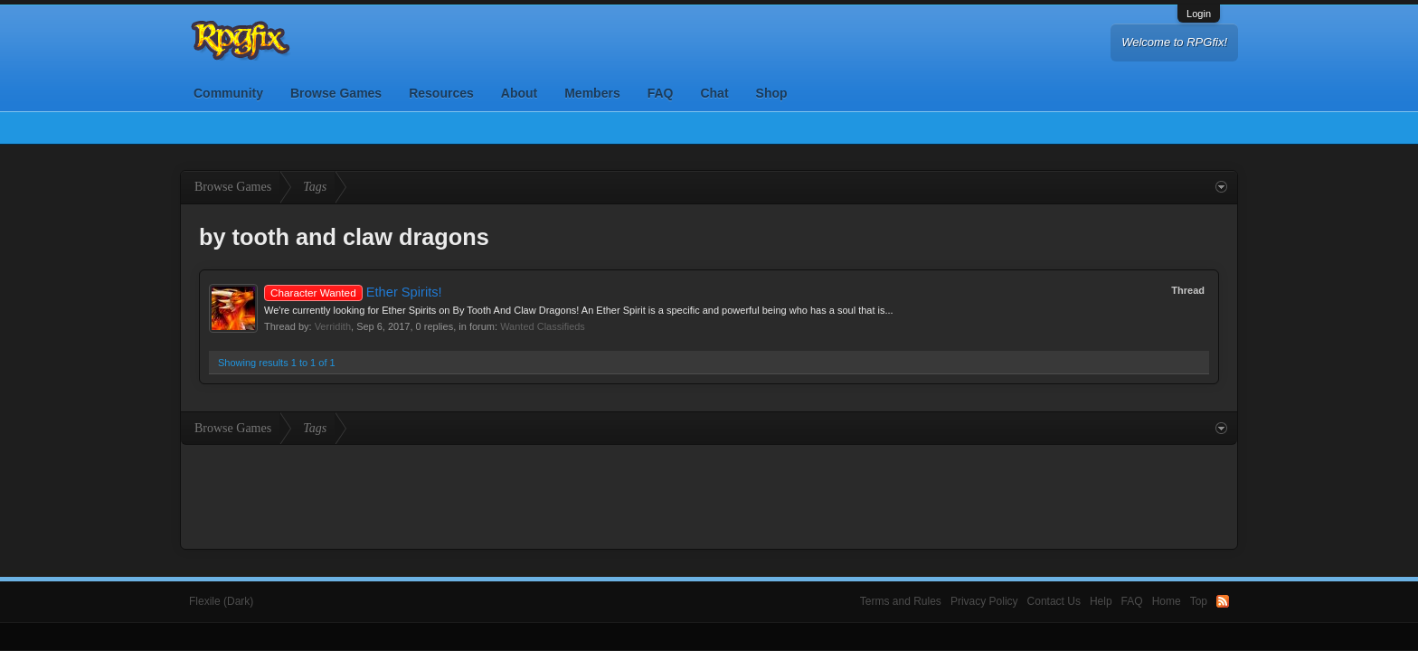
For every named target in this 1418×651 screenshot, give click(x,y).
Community (228, 93)
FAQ (661, 93)
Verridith (333, 326)
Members (591, 93)
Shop (772, 93)
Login (1198, 13)
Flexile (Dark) (221, 601)
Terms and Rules (900, 601)
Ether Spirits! (353, 292)
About (519, 93)
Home (1166, 601)
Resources (441, 93)
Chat (714, 93)
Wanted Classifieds (542, 326)
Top (1198, 601)
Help (1101, 601)
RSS (1222, 601)
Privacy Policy (984, 601)
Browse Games (336, 93)
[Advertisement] (709, 494)
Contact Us (1054, 601)
